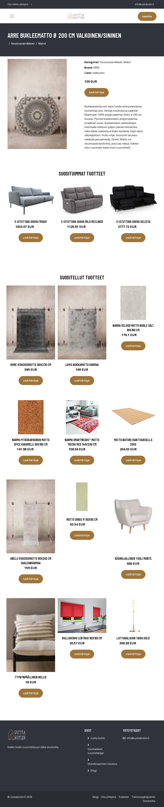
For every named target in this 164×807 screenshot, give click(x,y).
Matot (42, 43)
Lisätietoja (96, 92)
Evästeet (124, 797)
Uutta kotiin (97, 738)
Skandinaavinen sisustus (102, 764)
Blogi (93, 770)
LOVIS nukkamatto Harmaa (82, 365)
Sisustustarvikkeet (23, 43)
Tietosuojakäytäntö (143, 797)
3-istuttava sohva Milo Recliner (82, 221)
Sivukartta (149, 801)
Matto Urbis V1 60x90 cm (82, 519)
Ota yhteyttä (108, 797)
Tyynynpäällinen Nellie (31, 677)
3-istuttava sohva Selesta (133, 221)
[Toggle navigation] (12, 16)
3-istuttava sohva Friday (30, 221)
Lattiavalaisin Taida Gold (133, 638)
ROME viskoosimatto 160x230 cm (30, 365)
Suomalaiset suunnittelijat (96, 751)
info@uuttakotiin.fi (144, 4)
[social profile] (31, 4)
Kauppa (147, 16)
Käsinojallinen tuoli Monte (133, 558)
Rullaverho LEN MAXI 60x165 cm (82, 638)
